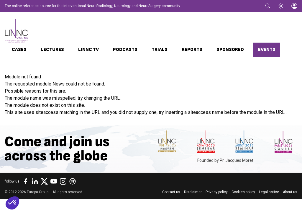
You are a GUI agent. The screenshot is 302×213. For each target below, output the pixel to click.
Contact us (171, 192)
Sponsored (230, 49)
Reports (192, 49)
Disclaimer (193, 192)
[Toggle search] (267, 6)
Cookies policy (243, 192)
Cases (19, 49)
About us (290, 192)
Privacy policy (217, 192)
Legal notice (269, 192)
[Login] (294, 6)
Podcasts (125, 49)
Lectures (52, 49)
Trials (160, 49)
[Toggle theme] (280, 5)
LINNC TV (88, 49)
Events (266, 49)
